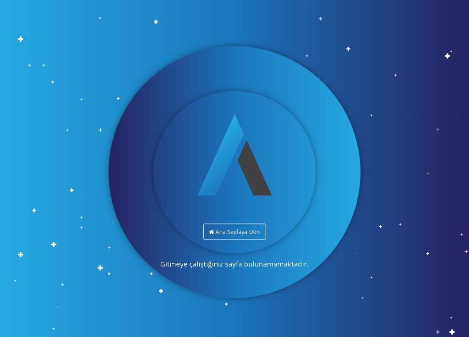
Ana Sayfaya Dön (234, 232)
